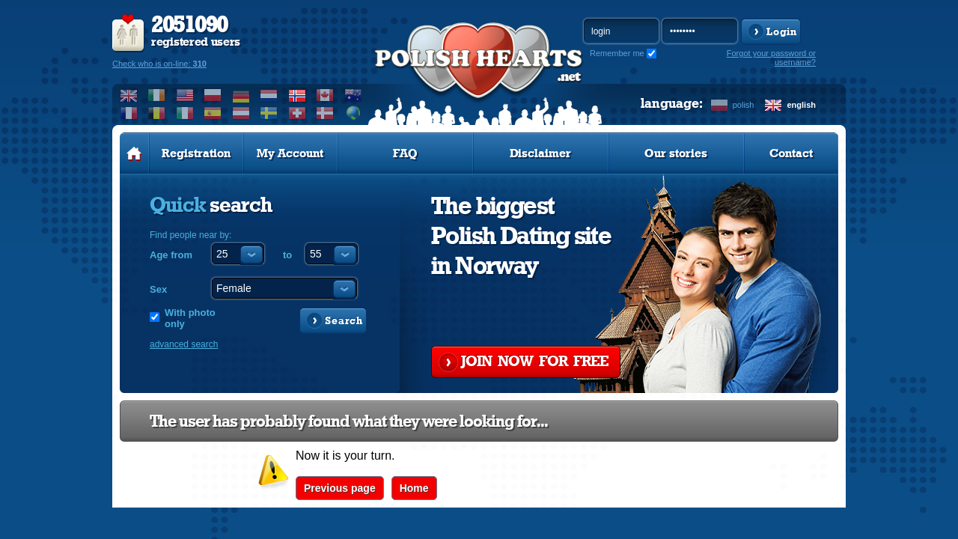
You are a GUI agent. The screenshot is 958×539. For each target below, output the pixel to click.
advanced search (184, 344)
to (287, 255)
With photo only (190, 318)
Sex (158, 289)
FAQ (405, 153)
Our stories (675, 153)
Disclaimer (540, 153)
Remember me (617, 53)
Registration (196, 153)
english (801, 104)
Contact (791, 153)
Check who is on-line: (159, 63)
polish (743, 104)
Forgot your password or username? (771, 58)
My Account (290, 153)
